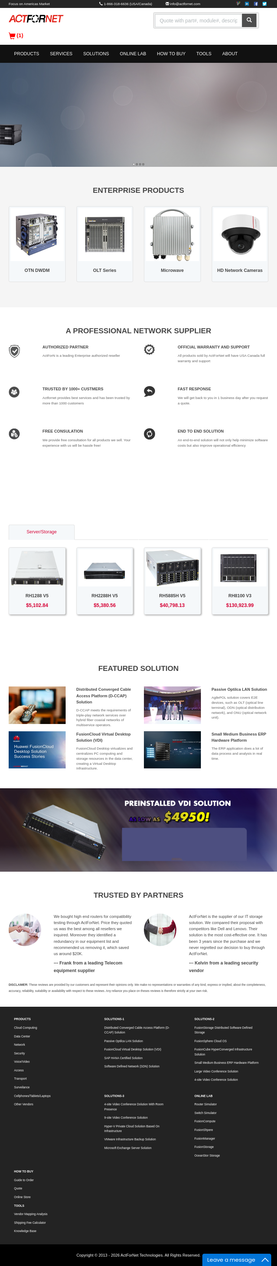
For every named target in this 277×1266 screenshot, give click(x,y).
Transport (20, 1078)
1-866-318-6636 (116, 4)
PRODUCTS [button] (26, 53)
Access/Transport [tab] (173, 531)
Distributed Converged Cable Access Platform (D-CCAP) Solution (103, 695)
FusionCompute (204, 1121)
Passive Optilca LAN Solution (239, 689)
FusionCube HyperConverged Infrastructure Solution (223, 1052)
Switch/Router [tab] (106, 531)
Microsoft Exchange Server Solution (127, 1148)
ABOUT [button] (230, 53)
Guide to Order (24, 1180)
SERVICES (61, 53)
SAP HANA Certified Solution (123, 1058)
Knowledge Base (25, 1231)
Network (19, 1044)
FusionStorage (204, 1147)
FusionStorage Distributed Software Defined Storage (223, 1030)
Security (19, 1053)
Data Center (22, 1036)
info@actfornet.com (185, 4)
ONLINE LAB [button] (133, 53)
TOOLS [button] (204, 53)
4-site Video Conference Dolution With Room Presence (133, 1107)
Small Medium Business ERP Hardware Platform (226, 1063)
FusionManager (204, 1138)
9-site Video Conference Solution (126, 1117)
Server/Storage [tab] (42, 531)
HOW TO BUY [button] (171, 53)
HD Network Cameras (240, 270)
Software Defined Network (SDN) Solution (131, 1066)
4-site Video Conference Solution (216, 1079)
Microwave (172, 270)
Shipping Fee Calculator (30, 1222)
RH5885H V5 (172, 595)
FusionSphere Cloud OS (210, 1041)
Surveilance (22, 1087)
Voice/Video (22, 1061)
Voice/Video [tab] (238, 531)
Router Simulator (205, 1104)
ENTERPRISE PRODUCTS (138, 190)
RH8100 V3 (239, 595)
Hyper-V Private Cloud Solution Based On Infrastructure (131, 1129)
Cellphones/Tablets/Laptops (32, 1096)
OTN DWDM (37, 270)
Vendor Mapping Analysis (31, 1214)
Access (19, 1070)
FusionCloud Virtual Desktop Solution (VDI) (132, 1049)
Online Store (22, 1197)
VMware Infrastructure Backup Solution (130, 1139)
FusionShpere (203, 1130)
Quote (18, 1188)
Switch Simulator (205, 1113)
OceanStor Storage (207, 1155)
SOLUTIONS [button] (96, 53)
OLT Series (104, 270)
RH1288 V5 (37, 595)
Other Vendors (23, 1104)
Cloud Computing (25, 1027)
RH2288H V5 (105, 595)
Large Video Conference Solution (216, 1071)
